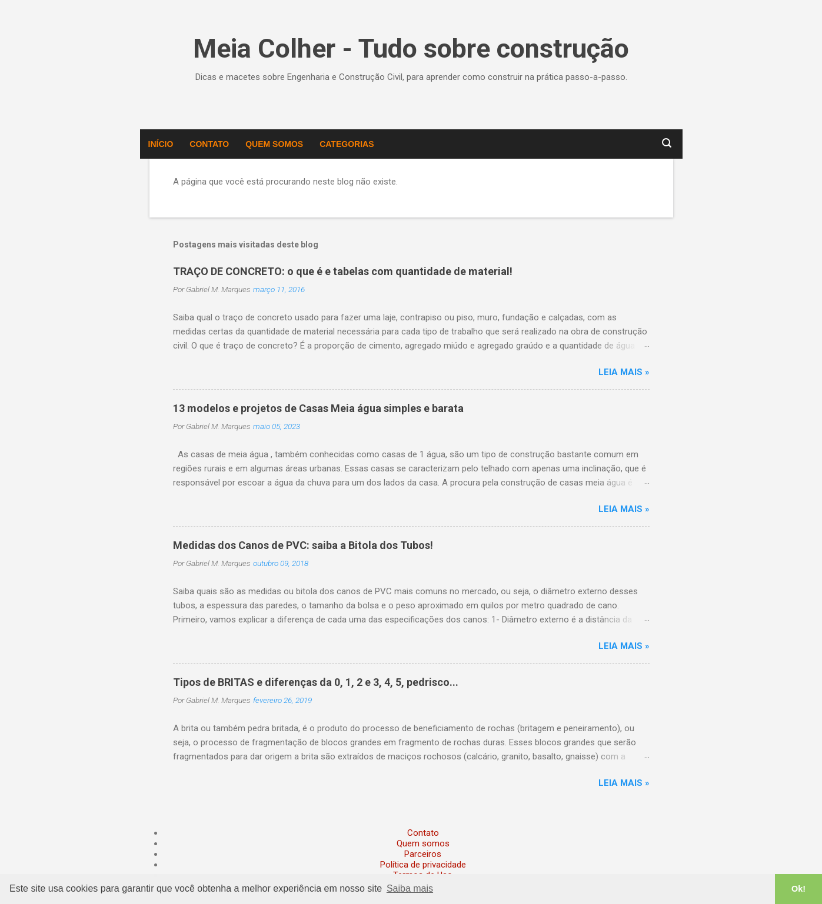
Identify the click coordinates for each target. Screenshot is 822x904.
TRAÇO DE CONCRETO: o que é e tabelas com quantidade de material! (342, 271)
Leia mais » (624, 372)
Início (161, 144)
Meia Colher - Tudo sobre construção (411, 48)
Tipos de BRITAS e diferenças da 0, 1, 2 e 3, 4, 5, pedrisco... (315, 682)
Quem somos (274, 144)
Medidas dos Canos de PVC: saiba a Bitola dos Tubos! (303, 545)
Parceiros (422, 854)
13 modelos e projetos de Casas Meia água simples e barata (318, 408)
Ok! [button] (798, 888)
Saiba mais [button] (410, 888)
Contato (209, 144)
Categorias (347, 144)
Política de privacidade (423, 864)
